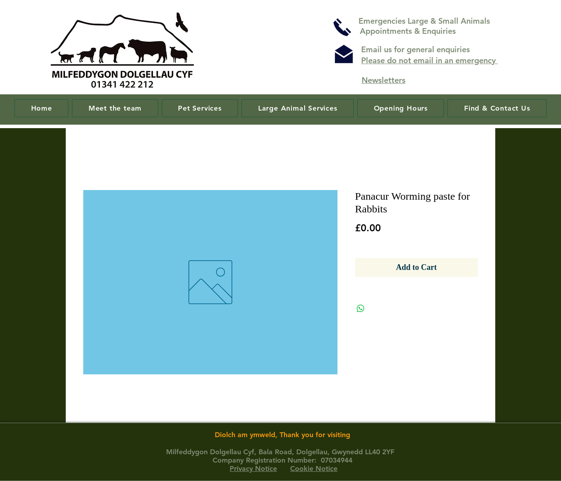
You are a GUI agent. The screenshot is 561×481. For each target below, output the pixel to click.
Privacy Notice (253, 468)
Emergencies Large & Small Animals (425, 21)
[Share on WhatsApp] (360, 308)
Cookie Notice (313, 468)
